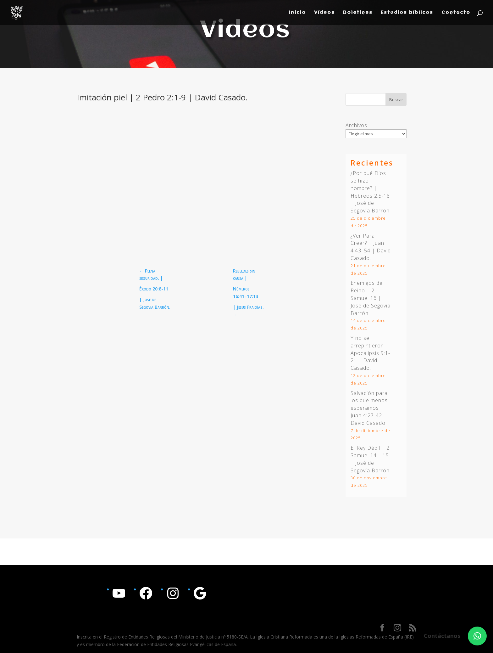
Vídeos (324, 12)
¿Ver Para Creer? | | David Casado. (371, 247)
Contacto (455, 12)
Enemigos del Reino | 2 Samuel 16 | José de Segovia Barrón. (371, 297)
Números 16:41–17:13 (245, 292)
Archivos (356, 125)
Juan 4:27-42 (366, 415)
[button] (477, 636)
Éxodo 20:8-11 (153, 289)
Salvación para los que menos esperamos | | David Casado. (369, 408)
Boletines (358, 12)
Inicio (297, 12)
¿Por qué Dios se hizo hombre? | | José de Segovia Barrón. (371, 192)
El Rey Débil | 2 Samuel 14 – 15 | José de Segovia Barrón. (371, 459)
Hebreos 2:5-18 (370, 195)
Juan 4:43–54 (367, 246)
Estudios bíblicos (407, 12)
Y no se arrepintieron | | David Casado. (370, 353)
